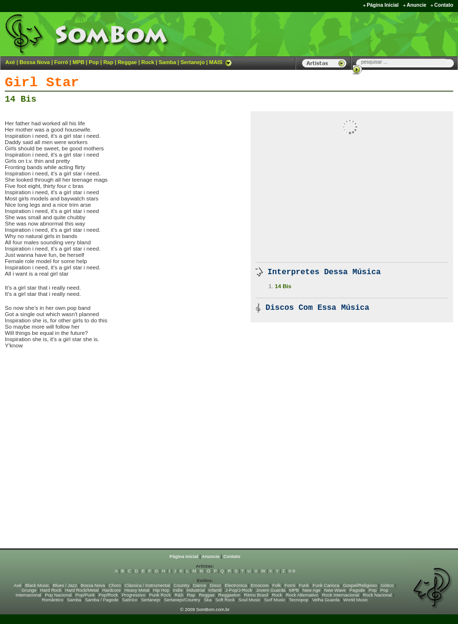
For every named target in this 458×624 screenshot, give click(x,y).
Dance (199, 585)
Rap (108, 62)
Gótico (387, 585)
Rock (147, 62)
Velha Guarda (325, 599)
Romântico (53, 599)
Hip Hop (161, 590)
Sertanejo (192, 62)
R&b (179, 595)
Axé (10, 62)
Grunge (29, 590)
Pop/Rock (108, 595)
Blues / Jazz (65, 585)
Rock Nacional (377, 595)
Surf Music (274, 599)
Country (181, 585)
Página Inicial (383, 5)
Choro (114, 585)
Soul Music (250, 599)
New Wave (335, 590)
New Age (311, 590)
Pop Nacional (58, 595)
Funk (304, 585)
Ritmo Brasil (256, 595)
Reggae (127, 62)
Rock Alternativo (302, 595)
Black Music (37, 585)
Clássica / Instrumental (147, 585)
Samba (167, 62)
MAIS (220, 62)
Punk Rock (160, 595)
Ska (208, 599)
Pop (94, 62)
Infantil (214, 590)
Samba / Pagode (102, 599)
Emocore (260, 585)
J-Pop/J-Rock (238, 590)
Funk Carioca (325, 585)
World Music (355, 599)
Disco (215, 585)
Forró (61, 62)
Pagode (357, 590)
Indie (178, 590)
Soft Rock (225, 599)
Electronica (236, 585)
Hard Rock (50, 590)
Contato (443, 5)
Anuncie (416, 5)
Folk (276, 585)
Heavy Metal (136, 590)
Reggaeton (229, 595)
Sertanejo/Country (182, 599)
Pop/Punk (84, 595)
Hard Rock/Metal (81, 590)
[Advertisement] (338, 33)
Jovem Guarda (270, 590)
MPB (78, 62)
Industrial (196, 590)
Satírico (129, 599)
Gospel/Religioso (360, 585)
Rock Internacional (340, 595)
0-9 (292, 571)
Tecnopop (298, 599)
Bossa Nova (34, 62)
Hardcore (111, 590)
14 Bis (20, 99)
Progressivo (133, 595)
